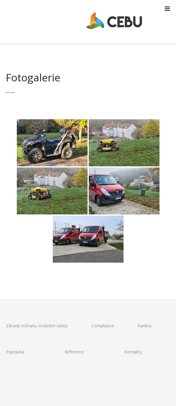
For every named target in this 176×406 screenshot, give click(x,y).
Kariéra (144, 325)
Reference (74, 352)
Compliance (102, 325)
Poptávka (15, 352)
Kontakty (133, 352)
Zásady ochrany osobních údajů (37, 325)
